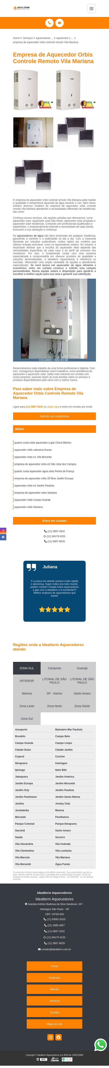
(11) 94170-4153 (54, 536)
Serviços (54, 1000)
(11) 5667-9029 (54, 541)
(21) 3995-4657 (54, 925)
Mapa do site (54, 1024)
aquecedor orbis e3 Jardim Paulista (34, 485)
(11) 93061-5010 (54, 919)
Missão (54, 989)
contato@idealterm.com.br (54, 949)
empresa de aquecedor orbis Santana (36, 492)
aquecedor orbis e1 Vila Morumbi (33, 457)
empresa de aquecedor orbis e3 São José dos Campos (45, 464)
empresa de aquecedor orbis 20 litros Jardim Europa (44, 478)
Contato (54, 1012)
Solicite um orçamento (54, 416)
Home (54, 966)
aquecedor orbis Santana (29, 507)
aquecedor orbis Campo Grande (33, 499)
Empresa (54, 977)
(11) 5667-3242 (35, 406)
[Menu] (91, 8)
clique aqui (53, 406)
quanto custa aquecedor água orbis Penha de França (44, 471)
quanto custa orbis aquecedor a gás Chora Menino (43, 442)
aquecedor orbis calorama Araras (33, 449)
